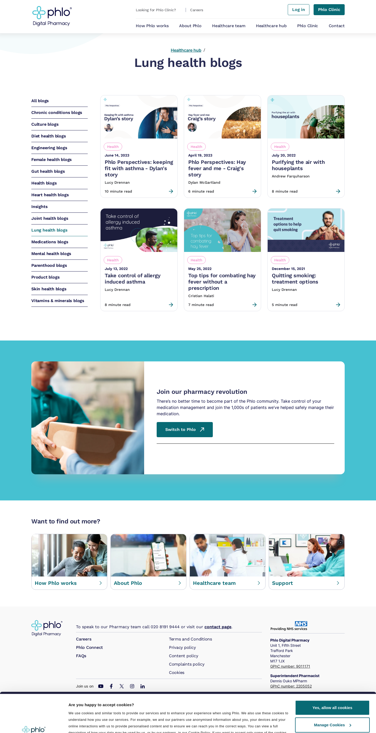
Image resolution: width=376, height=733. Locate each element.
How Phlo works (152, 25)
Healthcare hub (271, 25)
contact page (217, 626)
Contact (337, 25)
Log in (298, 9)
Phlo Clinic (307, 25)
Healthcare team (228, 25)
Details (74, 722)
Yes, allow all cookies (332, 670)
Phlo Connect (89, 647)
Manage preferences (88, 708)
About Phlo (190, 25)
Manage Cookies (332, 687)
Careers (83, 639)
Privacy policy (182, 647)
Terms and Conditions (190, 639)
